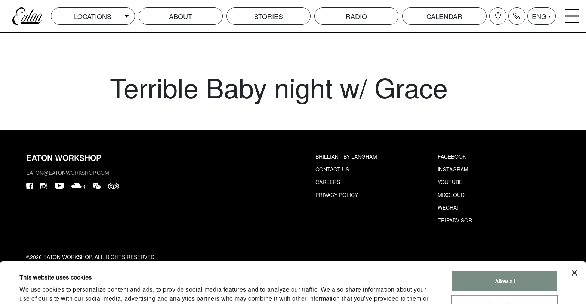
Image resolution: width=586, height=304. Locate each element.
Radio (356, 16)
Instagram (453, 169)
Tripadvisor (455, 220)
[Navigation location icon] (497, 16)
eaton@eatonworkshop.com (67, 172)
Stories (268, 16)
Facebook (452, 156)
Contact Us (332, 169)
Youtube (450, 182)
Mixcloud (451, 194)
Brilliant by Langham (346, 156)
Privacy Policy (336, 194)
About (180, 16)
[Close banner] (574, 234)
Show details (35, 289)
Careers (327, 182)
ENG (539, 16)
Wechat (449, 207)
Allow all (505, 242)
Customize (504, 267)
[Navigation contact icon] (516, 16)
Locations (92, 16)
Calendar (444, 16)
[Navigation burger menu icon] (572, 16)
